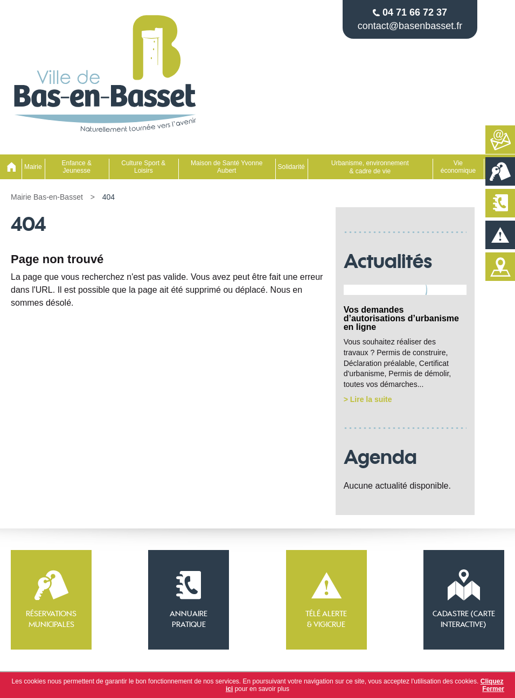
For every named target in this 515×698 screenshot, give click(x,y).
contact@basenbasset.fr (410, 25)
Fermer (493, 689)
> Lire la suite (368, 399)
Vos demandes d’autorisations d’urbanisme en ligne (401, 318)
